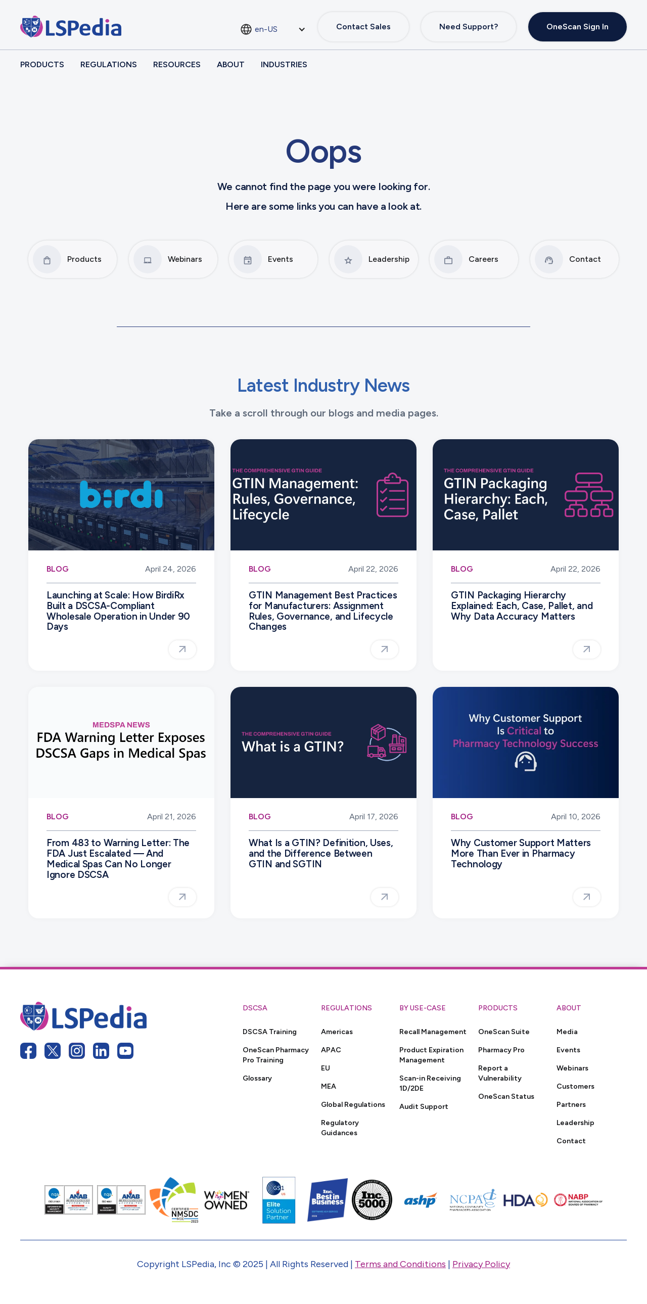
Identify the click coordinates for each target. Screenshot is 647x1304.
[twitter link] (52, 1051)
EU (325, 1068)
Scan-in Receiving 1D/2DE (430, 1083)
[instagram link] (77, 1051)
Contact (571, 1140)
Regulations (108, 64)
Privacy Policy (481, 1264)
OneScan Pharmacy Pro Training (276, 1054)
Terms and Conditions (400, 1264)
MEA (328, 1086)
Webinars (572, 1068)
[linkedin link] (101, 1051)
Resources (177, 64)
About (231, 64)
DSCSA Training (270, 1031)
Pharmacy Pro (501, 1049)
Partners (571, 1104)
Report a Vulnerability (500, 1073)
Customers (575, 1086)
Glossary (257, 1078)
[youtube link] (125, 1051)
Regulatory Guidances (340, 1127)
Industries (284, 64)
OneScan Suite (504, 1031)
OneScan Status (506, 1096)
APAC (331, 1049)
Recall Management (433, 1031)
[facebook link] (28, 1051)
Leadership (575, 1122)
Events (568, 1049)
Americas (337, 1031)
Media (567, 1031)
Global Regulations (353, 1104)
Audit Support (423, 1106)
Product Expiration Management (431, 1054)
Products (42, 64)
